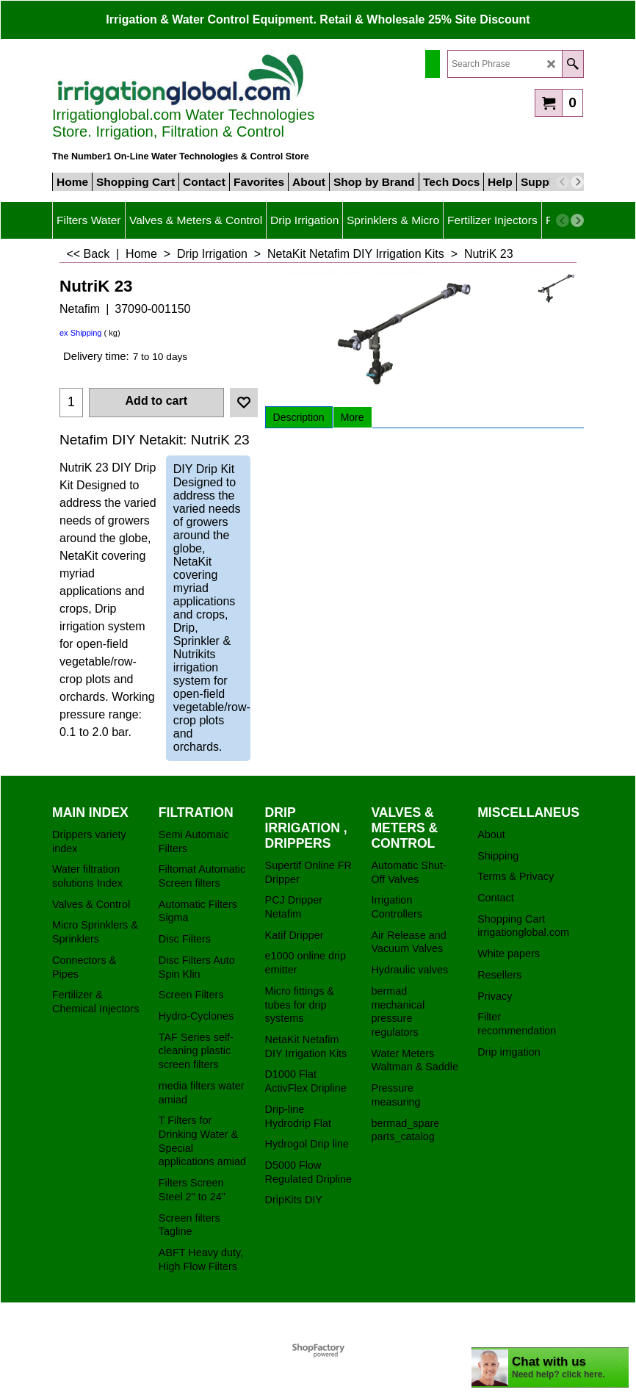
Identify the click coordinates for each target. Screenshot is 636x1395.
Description (299, 417)
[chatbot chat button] (550, 1367)
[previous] (562, 182)
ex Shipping (80, 332)
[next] (577, 182)
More (352, 417)
